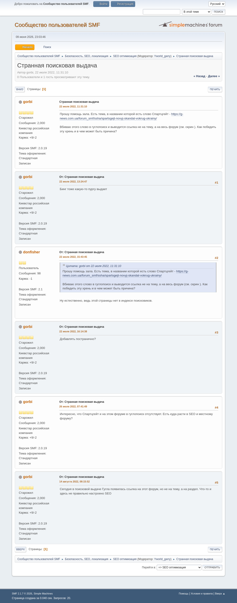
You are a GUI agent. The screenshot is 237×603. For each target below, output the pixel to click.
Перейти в (148, 567)
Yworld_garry (162, 56)
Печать (215, 89)
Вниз (19, 89)
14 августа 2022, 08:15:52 (74, 481)
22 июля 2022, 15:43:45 (73, 256)
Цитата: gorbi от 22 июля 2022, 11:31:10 (93, 266)
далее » (214, 76)
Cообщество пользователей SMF (57, 25)
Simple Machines (43, 593)
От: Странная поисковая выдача (81, 177)
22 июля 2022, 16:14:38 (73, 331)
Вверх (20, 549)
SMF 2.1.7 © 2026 (22, 593)
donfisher (31, 252)
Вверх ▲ (220, 593)
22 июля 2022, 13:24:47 (73, 181)
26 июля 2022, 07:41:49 (73, 406)
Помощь (183, 593)
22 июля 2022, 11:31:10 (73, 106)
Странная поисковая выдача (79, 101)
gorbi (27, 102)
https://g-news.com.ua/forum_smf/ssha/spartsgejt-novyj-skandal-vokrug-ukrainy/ (125, 273)
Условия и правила (202, 593)
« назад (199, 76)
